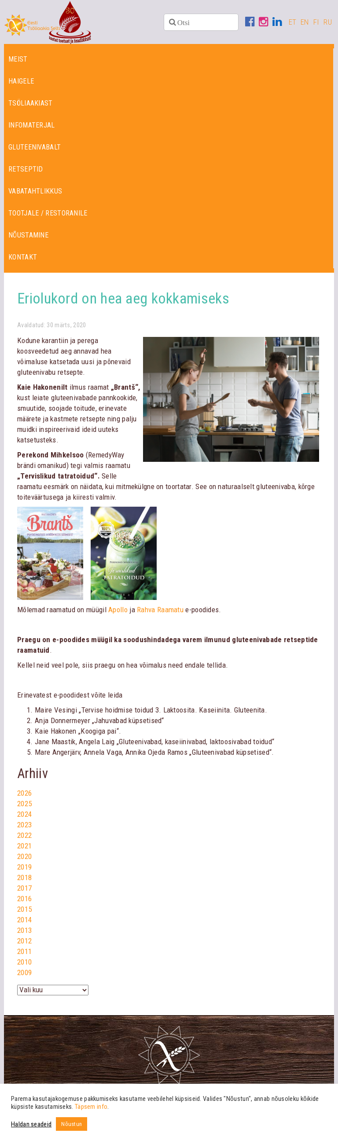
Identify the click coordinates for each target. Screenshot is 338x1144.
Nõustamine (28, 235)
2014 (24, 919)
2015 (24, 909)
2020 (24, 856)
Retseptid (25, 169)
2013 (24, 930)
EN (305, 22)
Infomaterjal (31, 125)
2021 (24, 845)
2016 (24, 898)
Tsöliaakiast (30, 103)
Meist (18, 59)
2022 (24, 835)
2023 (24, 824)
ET (293, 22)
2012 (24, 940)
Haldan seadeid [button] (31, 1124)
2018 (24, 877)
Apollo (118, 609)
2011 (24, 951)
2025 (24, 803)
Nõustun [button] (71, 1124)
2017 (24, 888)
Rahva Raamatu (160, 609)
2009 (24, 972)
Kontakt (22, 257)
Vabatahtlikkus (35, 191)
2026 (24, 793)
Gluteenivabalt (34, 147)
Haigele (21, 81)
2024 (24, 814)
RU (327, 22)
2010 (24, 962)
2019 (24, 867)
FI (316, 22)
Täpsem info (91, 1107)
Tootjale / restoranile (48, 213)
